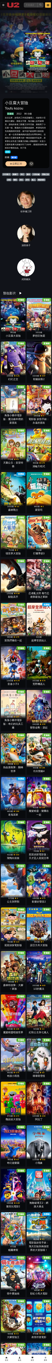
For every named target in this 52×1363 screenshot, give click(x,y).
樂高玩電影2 (13, 1206)
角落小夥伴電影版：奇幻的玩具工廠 (13, 724)
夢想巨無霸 (39, 335)
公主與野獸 (13, 901)
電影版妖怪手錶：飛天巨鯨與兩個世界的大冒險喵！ (39, 1246)
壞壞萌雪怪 (39, 1076)
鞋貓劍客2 (39, 379)
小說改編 (36, 174)
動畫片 (15, 174)
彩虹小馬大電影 (39, 1293)
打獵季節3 (39, 553)
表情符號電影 (38, 1337)
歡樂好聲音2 (39, 901)
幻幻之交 (13, 379)
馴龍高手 (13, 596)
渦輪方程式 (39, 466)
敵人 (33, 180)
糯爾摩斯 (13, 1250)
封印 (27, 180)
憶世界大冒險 (13, 553)
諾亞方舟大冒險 (39, 945)
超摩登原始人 (38, 640)
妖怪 (9, 180)
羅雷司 (39, 510)
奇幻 (22, 174)
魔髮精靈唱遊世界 (13, 1032)
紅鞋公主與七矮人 (39, 1032)
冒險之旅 (45, 174)
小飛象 (39, 1163)
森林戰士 (13, 510)
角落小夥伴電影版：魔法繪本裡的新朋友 (13, 419)
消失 (21, 180)
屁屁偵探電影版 (13, 945)
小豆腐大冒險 (13, 335)
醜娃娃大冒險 (13, 1119)
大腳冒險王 (13, 1337)
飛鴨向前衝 (13, 858)
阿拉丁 (39, 1119)
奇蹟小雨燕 (13, 1076)
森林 (28, 174)
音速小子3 (13, 684)
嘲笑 (15, 180)
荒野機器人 (39, 684)
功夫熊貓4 (39, 771)
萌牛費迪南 (13, 1293)
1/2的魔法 (38, 988)
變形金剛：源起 (39, 727)
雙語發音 (41, 180)
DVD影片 (6, 174)
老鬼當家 (13, 814)
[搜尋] (31, 5)
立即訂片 (16, 163)
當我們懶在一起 (13, 640)
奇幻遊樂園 (13, 1163)
